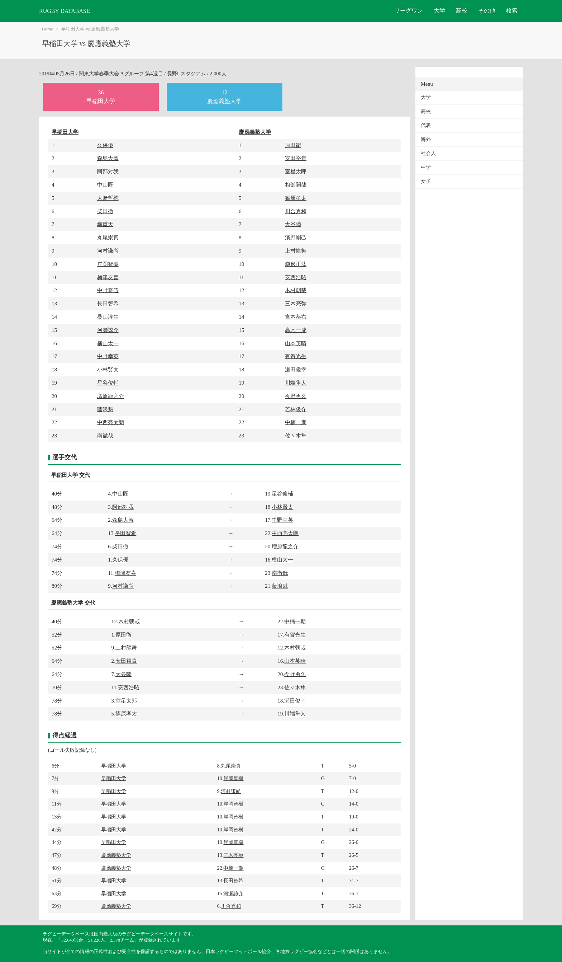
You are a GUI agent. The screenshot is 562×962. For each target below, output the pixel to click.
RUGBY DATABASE (64, 11)
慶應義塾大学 (255, 132)
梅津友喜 (108, 277)
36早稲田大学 (100, 96)
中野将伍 (108, 290)
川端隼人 (295, 383)
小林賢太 (108, 369)
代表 (426, 125)
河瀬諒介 (108, 330)
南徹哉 (105, 435)
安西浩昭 (295, 277)
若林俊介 (295, 409)
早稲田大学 (65, 132)
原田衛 (293, 145)
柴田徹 (105, 211)
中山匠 (105, 185)
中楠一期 (295, 422)
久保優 (105, 145)
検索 (512, 11)
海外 (426, 139)
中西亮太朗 (110, 422)
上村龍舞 (295, 251)
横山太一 (108, 343)
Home (47, 29)
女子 (426, 181)
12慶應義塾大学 (224, 96)
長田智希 (108, 303)
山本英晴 (295, 343)
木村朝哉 (295, 290)
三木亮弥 (295, 303)
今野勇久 (295, 396)
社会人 (428, 153)
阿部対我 (108, 171)
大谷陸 (293, 224)
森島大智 (108, 158)
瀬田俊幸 (295, 369)
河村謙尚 (108, 251)
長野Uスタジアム (186, 73)
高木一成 (295, 330)
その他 (486, 11)
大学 (439, 11)
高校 (461, 11)
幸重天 (105, 224)
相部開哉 (295, 185)
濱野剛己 (295, 237)
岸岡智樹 (108, 264)
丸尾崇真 (108, 237)
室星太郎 (295, 171)
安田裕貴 (295, 158)
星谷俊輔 (108, 383)
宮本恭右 (295, 317)
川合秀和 (295, 211)
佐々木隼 (295, 435)
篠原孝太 (295, 198)
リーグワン (408, 11)
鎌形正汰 (295, 264)
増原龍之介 (110, 396)
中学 (426, 167)
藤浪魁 (105, 409)
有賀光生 (295, 356)
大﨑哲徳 (108, 198)
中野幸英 (108, 356)
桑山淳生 (108, 317)
